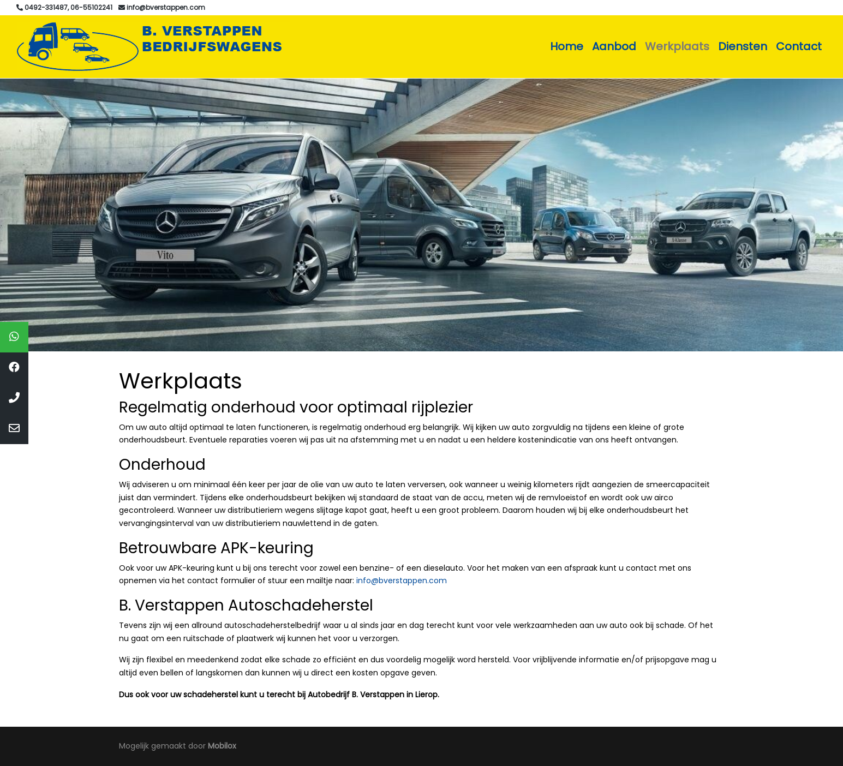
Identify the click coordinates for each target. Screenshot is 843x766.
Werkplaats (677, 46)
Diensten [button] (742, 46)
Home (566, 46)
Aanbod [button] (614, 46)
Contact (799, 46)
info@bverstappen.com (401, 580)
